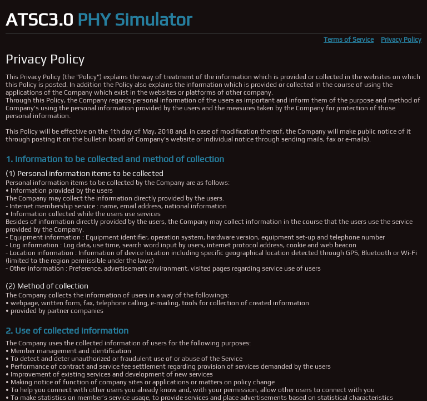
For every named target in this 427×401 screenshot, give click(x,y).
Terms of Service (349, 39)
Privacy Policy (401, 39)
